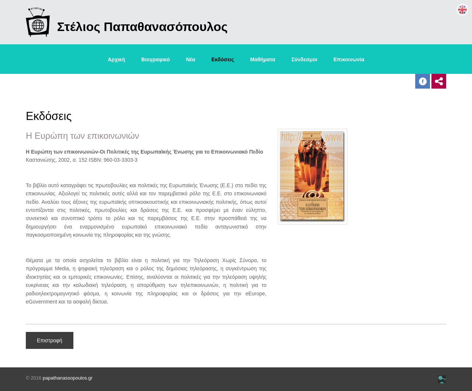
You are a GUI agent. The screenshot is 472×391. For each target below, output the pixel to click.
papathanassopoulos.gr (68, 378)
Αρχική (116, 59)
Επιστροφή (49, 340)
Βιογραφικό (155, 59)
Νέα (190, 59)
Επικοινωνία (348, 59)
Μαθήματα (262, 59)
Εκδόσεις (222, 59)
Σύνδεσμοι (304, 59)
